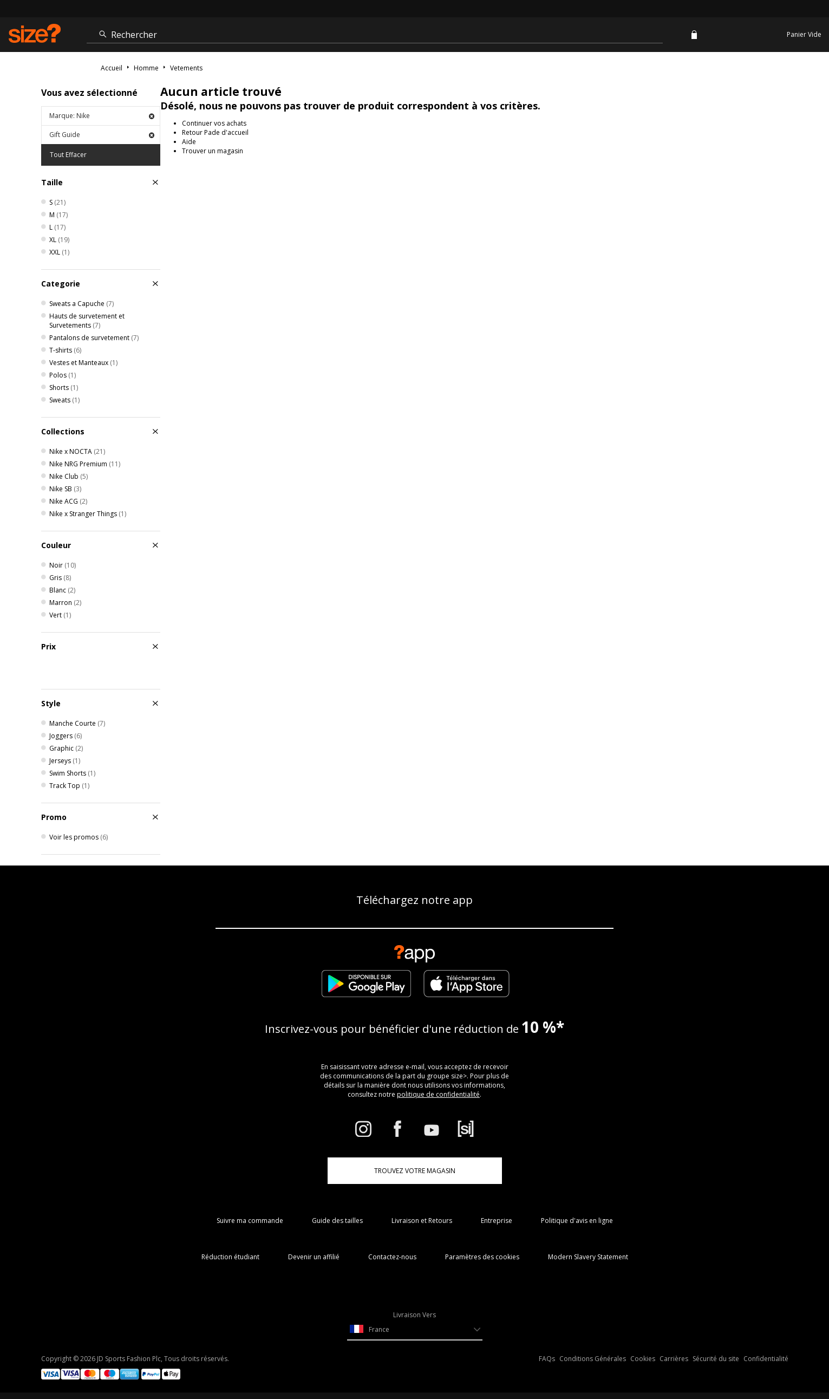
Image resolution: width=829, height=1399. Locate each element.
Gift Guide (101, 134)
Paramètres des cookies (482, 1256)
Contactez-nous (392, 1256)
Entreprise (496, 1220)
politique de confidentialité (438, 1094)
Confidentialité (765, 1358)
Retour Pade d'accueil (215, 132)
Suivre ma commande (250, 1220)
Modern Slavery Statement (588, 1256)
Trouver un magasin (212, 150)
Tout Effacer (68, 154)
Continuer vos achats (214, 123)
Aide (189, 141)
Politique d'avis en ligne (577, 1220)
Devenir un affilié (314, 1256)
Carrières (674, 1358)
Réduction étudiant (230, 1256)
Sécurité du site (716, 1358)
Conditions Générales (592, 1358)
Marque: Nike (101, 115)
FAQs (547, 1358)
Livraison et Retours (421, 1220)
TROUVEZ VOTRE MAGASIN (414, 1170)
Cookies (642, 1358)
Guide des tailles (337, 1220)
